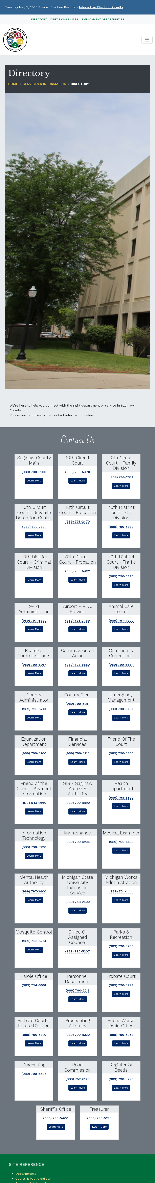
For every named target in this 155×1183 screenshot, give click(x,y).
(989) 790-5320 (34, 1035)
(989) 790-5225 (99, 1118)
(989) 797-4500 (121, 620)
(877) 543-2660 (34, 803)
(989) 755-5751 (34, 941)
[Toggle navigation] (147, 40)
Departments (25, 1174)
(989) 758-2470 (77, 521)
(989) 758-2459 (77, 620)
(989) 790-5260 (34, 753)
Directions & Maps (64, 19)
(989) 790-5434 (121, 709)
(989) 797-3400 (34, 891)
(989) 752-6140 (78, 1079)
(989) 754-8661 (34, 985)
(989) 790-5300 (121, 753)
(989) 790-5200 (34, 472)
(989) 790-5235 (77, 842)
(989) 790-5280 (121, 946)
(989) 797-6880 (77, 665)
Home (13, 84)
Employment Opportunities (103, 19)
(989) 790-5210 (34, 709)
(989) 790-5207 (77, 951)
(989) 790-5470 (77, 472)
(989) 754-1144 (121, 891)
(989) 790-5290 (34, 847)
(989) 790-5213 (77, 990)
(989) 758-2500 (77, 902)
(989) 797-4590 (34, 620)
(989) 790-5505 (34, 1074)
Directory (39, 19)
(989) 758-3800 (121, 797)
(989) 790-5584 (121, 665)
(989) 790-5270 (121, 1079)
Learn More (34, 480)
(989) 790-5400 (55, 1118)
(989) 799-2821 (121, 477)
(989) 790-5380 (121, 527)
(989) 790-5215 (77, 753)
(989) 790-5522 (77, 803)
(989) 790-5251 (77, 704)
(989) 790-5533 (121, 842)
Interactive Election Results (101, 7)
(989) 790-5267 (34, 665)
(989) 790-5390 (121, 576)
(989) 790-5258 (121, 1035)
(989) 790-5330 (77, 1035)
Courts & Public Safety (32, 1178)
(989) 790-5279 (121, 985)
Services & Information (44, 84)
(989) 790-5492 (77, 571)
